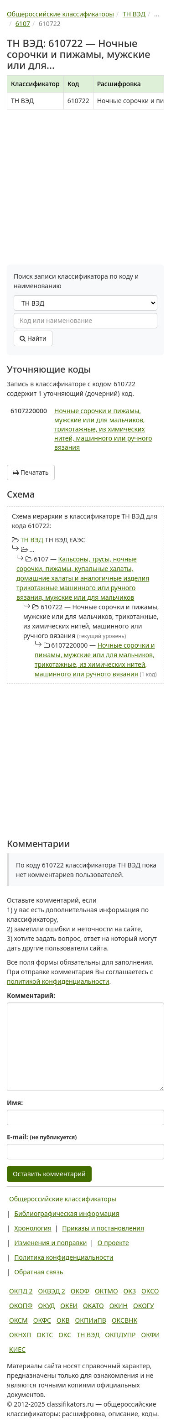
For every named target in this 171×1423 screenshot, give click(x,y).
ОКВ (63, 1320)
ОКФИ (150, 1334)
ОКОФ (80, 1291)
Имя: (15, 1102)
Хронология (32, 1228)
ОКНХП (20, 1334)
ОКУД (46, 1305)
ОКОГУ (143, 1305)
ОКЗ (130, 1291)
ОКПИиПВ (90, 1320)
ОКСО (150, 1291)
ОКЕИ (69, 1305)
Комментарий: (31, 995)
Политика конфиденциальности (63, 1257)
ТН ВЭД (32, 539)
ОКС (64, 1334)
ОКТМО (106, 1291)
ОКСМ (18, 1320)
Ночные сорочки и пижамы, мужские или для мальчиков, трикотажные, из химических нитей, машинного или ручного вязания (103, 429)
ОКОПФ (20, 1305)
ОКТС (44, 1334)
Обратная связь (38, 1271)
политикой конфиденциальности (58, 981)
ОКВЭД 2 (51, 1291)
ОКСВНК (124, 1320)
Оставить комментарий (49, 1173)
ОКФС (42, 1320)
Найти (33, 338)
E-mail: (42, 1136)
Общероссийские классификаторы (62, 1198)
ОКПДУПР (120, 1334)
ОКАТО (93, 1305)
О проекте (113, 1242)
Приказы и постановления (103, 1228)
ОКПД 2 (21, 1291)
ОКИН (118, 1305)
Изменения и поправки (50, 1242)
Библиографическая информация (66, 1213)
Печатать (31, 472)
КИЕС (17, 1349)
